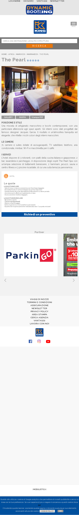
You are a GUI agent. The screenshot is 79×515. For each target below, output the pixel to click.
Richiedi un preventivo (39, 214)
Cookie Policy (47, 511)
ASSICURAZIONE (40, 305)
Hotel (12, 176)
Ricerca (40, 46)
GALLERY (8, 117)
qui (39, 505)
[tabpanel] (31, 255)
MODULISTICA (39, 489)
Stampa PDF (37, 117)
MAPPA (22, 117)
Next (73, 280)
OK (60, 511)
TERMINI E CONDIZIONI (39, 302)
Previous (5, 280)
